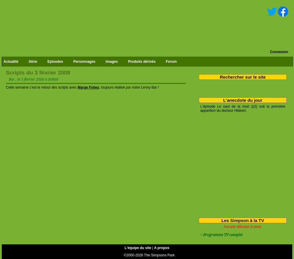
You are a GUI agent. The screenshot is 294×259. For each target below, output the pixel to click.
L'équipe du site (138, 248)
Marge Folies (88, 87)
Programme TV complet (222, 235)
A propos (161, 248)
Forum (171, 62)
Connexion (279, 52)
